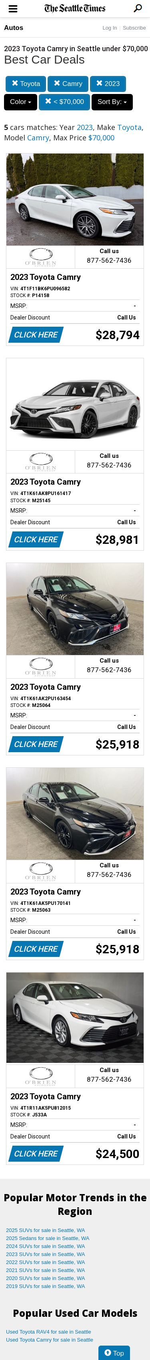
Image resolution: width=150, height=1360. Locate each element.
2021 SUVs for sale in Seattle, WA (45, 1270)
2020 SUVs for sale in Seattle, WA (45, 1278)
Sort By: (112, 102)
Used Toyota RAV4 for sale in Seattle (48, 1332)
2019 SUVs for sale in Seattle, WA (45, 1286)
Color (20, 102)
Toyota (26, 84)
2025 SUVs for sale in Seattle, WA (45, 1230)
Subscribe (134, 28)
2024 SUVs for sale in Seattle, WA (45, 1246)
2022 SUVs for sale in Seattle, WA (45, 1262)
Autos (13, 28)
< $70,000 (64, 102)
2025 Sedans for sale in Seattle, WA (47, 1238)
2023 (108, 84)
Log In (109, 28)
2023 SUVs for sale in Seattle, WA (45, 1254)
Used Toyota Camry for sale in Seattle (49, 1340)
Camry (68, 84)
